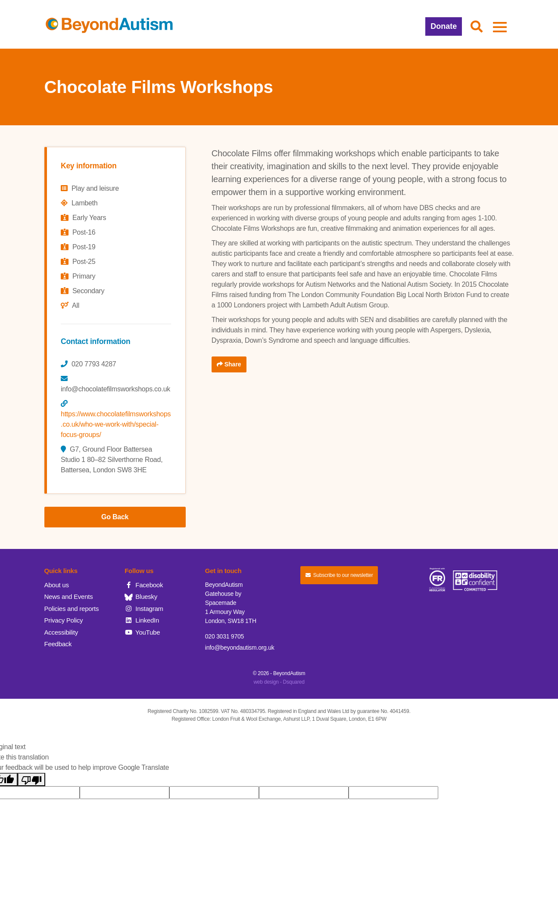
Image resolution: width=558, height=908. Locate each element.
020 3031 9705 (224, 636)
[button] (477, 27)
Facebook (144, 585)
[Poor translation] (31, 779)
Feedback (58, 644)
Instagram (144, 608)
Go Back (114, 517)
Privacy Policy (63, 620)
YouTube (142, 632)
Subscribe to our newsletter (339, 575)
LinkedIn (142, 620)
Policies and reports (71, 608)
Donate (443, 26)
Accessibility (61, 632)
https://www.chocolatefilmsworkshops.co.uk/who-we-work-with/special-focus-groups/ (116, 424)
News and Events (68, 596)
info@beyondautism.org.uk (239, 647)
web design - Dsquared (278, 682)
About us (56, 585)
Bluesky (141, 596)
